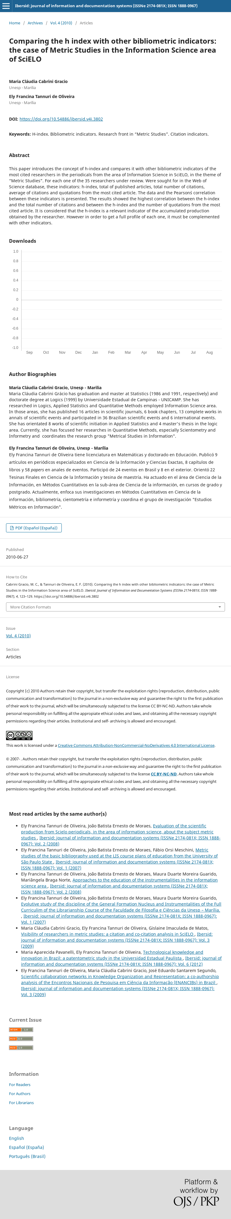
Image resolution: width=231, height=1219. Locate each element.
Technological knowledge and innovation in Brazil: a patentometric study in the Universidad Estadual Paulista (112, 955)
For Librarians (21, 1102)
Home (14, 23)
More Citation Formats (30, 607)
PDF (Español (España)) (36, 528)
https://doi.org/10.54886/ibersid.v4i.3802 (61, 119)
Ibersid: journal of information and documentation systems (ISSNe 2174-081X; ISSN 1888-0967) (106, 5)
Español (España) (26, 1147)
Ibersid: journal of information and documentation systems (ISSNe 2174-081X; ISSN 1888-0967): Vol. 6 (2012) (121, 961)
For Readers (19, 1084)
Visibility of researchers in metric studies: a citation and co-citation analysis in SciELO (108, 934)
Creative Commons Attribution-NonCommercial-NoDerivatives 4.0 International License (136, 745)
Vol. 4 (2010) (61, 23)
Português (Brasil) (27, 1156)
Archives (35, 23)
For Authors (19, 1093)
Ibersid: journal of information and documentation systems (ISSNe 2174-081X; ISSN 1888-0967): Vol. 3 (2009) (117, 940)
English (16, 1138)
